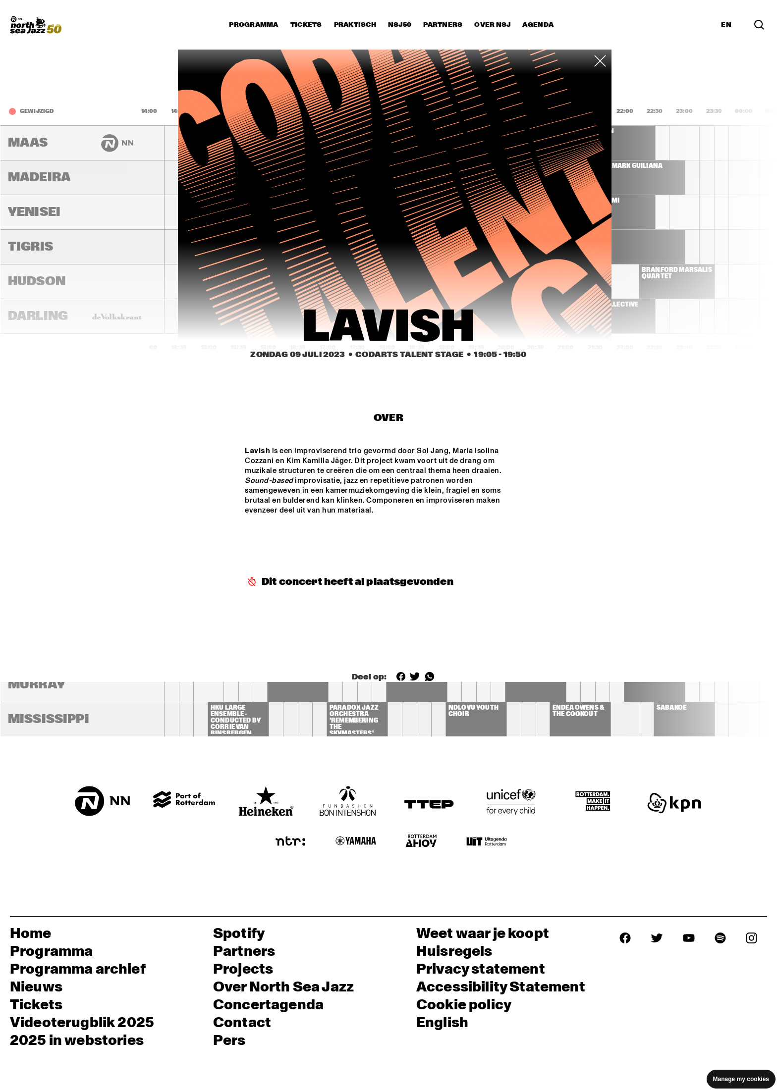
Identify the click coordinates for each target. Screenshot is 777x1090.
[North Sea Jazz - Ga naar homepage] (35, 24)
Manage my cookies (741, 1079)
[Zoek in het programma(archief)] (759, 24)
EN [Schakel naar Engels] (726, 24)
